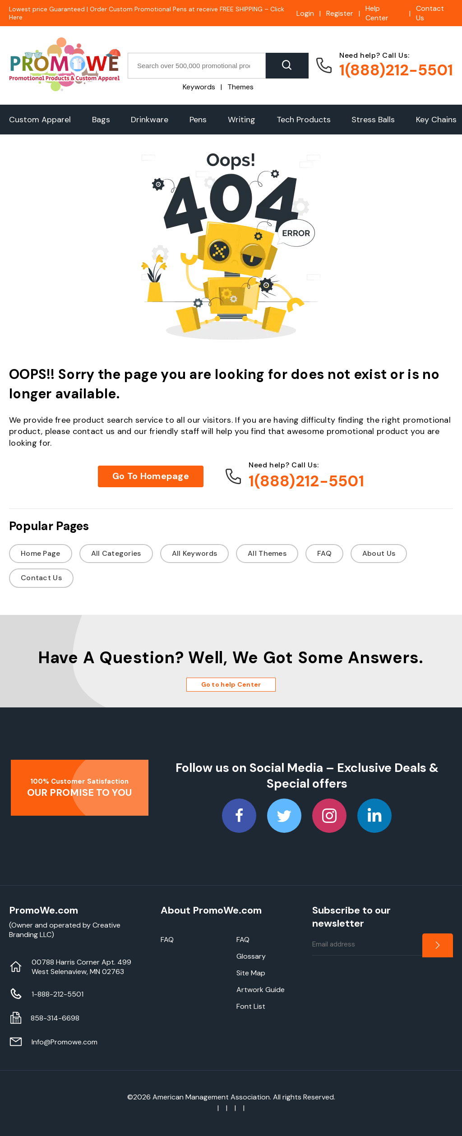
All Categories (116, 553)
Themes (240, 87)
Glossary (251, 956)
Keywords (199, 87)
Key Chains (436, 119)
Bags (101, 119)
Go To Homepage (150, 476)
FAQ (324, 553)
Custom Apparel (40, 119)
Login (305, 13)
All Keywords (194, 553)
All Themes (267, 553)
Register (339, 13)
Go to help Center (231, 684)
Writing (241, 119)
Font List (250, 1006)
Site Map (250, 973)
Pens (198, 119)
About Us (378, 553)
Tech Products (304, 119)
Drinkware (149, 119)
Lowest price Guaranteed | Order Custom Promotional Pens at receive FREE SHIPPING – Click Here (146, 13)
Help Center (376, 13)
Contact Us (430, 13)
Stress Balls (373, 119)
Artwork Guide (260, 989)
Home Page (40, 553)
